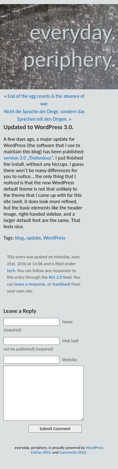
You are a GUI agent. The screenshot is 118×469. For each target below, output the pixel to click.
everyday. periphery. (69, 45)
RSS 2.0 (55, 277)
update (33, 238)
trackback (61, 284)
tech (11, 270)
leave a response (29, 284)
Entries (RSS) (41, 452)
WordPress (54, 238)
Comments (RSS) (72, 452)
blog (19, 238)
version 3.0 (28, 158)
